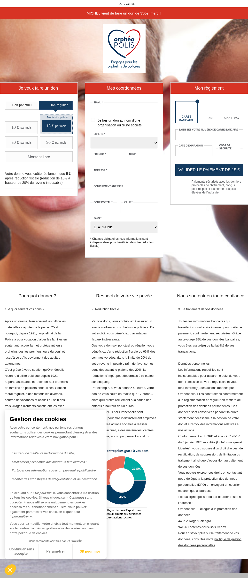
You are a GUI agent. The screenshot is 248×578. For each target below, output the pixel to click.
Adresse (100, 170)
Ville (128, 202)
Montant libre (28, 157)
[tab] (22, 105)
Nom (132, 154)
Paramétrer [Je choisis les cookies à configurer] (55, 551)
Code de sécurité (225, 147)
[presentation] (22, 105)
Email (98, 102)
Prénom (99, 154)
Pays (97, 218)
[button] (10, 570)
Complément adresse (108, 186)
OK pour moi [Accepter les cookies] (90, 551)
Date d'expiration (191, 145)
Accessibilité (127, 4)
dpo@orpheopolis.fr (194, 497)
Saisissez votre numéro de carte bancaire (208, 129)
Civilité (99, 134)
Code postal (102, 202)
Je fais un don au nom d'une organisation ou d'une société (120, 122)
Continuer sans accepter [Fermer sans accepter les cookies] (21, 551)
